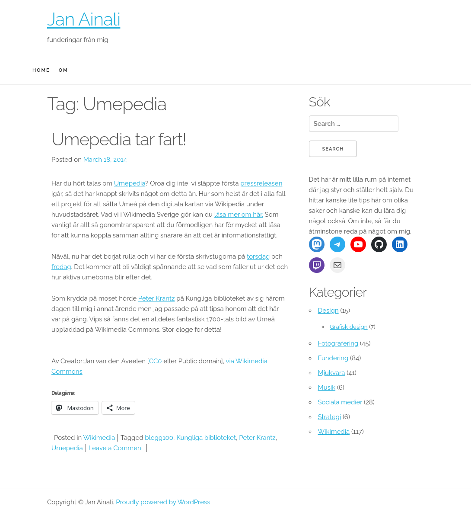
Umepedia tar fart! (118, 139)
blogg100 (159, 438)
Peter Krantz (156, 298)
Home (41, 70)
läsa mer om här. (238, 214)
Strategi (329, 417)
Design (328, 310)
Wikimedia (99, 438)
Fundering (333, 358)
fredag (61, 267)
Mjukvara (331, 373)
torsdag (258, 256)
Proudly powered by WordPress (163, 502)
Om (63, 70)
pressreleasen (261, 183)
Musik (327, 387)
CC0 (155, 361)
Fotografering (338, 343)
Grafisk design (349, 326)
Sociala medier (340, 402)
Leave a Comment (116, 448)
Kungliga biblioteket (206, 438)
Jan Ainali (83, 19)
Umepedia (129, 183)
